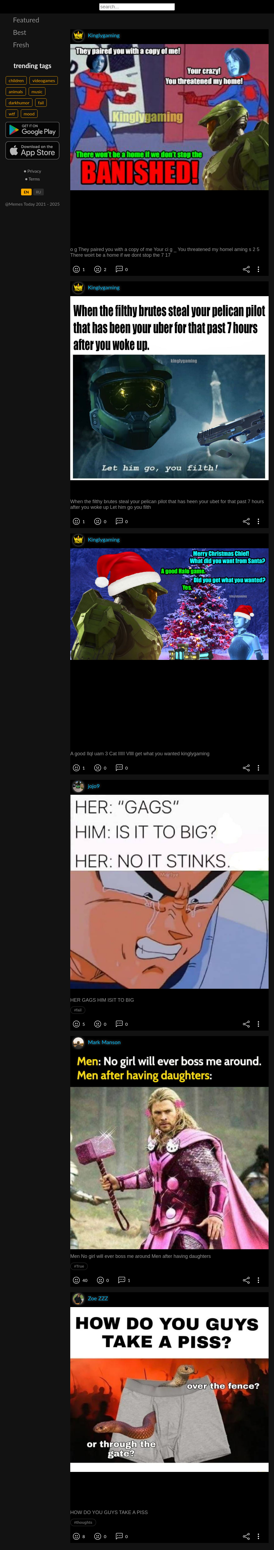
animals (16, 91)
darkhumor (19, 102)
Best (19, 32)
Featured (26, 20)
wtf (12, 113)
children (16, 80)
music (37, 91)
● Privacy (32, 170)
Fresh (21, 45)
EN (26, 192)
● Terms (32, 178)
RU (38, 192)
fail (41, 102)
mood (29, 113)
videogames (43, 80)
